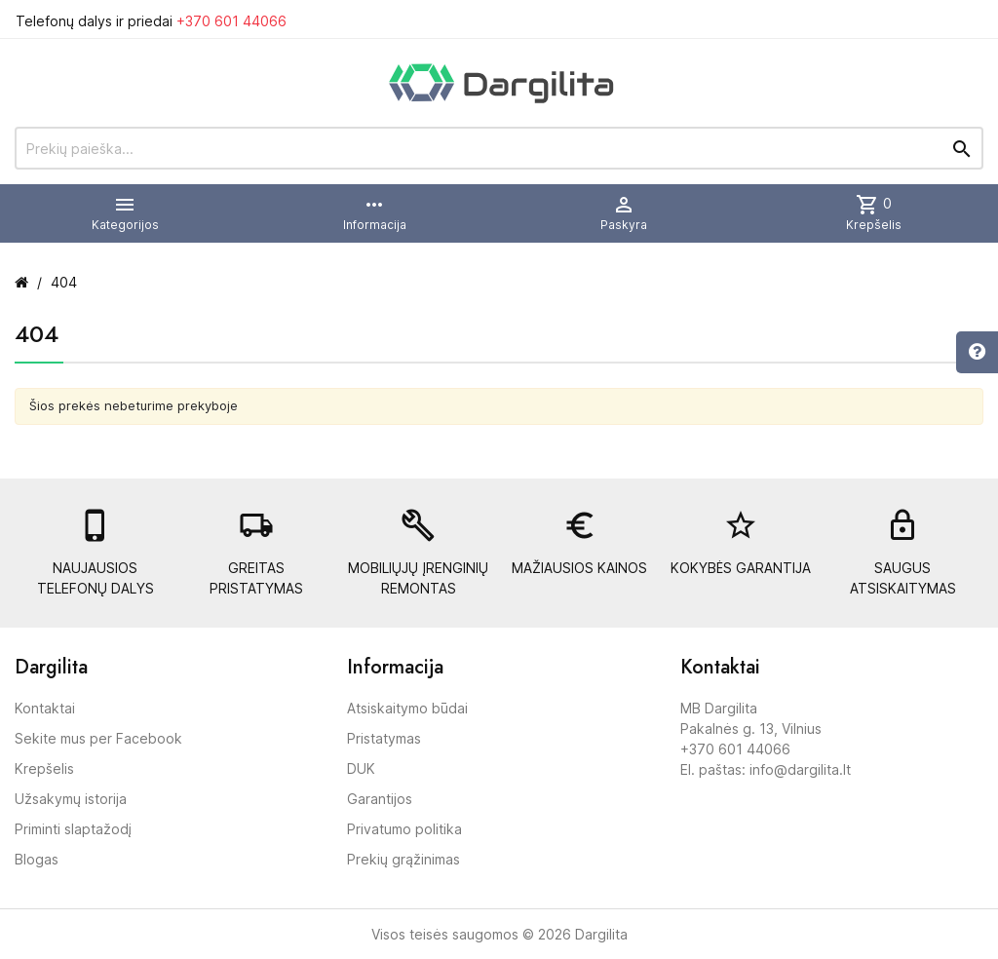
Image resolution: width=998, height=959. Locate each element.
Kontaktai (45, 708)
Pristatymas (384, 738)
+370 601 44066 (231, 21)
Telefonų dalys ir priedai (151, 21)
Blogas (36, 859)
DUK (361, 768)
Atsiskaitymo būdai (407, 708)
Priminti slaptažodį (73, 829)
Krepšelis (44, 768)
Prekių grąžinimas (403, 859)
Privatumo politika (404, 829)
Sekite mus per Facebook (98, 738)
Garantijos (379, 798)
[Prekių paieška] (499, 148)
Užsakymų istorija (71, 798)
